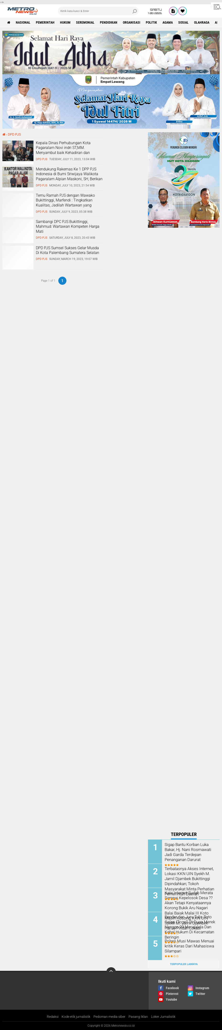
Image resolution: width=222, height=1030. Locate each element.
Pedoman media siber (109, 1017)
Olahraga (201, 22)
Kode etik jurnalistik (76, 1017)
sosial (183, 22)
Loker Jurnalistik (163, 1017)
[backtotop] (111, 972)
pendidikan (108, 22)
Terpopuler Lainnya (184, 964)
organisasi (131, 22)
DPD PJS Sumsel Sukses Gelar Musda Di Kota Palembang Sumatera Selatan (67, 250)
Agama (167, 22)
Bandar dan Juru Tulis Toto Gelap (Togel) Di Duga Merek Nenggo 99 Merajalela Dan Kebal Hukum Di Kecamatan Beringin (188, 926)
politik (151, 22)
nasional (23, 22)
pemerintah (45, 22)
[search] (98, 11)
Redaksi (53, 1017)
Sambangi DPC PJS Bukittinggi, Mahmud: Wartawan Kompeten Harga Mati (67, 226)
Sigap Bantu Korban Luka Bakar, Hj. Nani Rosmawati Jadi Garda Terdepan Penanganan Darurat (187, 851)
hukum (65, 22)
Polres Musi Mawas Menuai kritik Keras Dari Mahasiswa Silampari (188, 946)
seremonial (85, 22)
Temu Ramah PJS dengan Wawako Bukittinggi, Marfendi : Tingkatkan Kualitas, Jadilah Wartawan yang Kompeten (65, 202)
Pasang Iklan (138, 1017)
